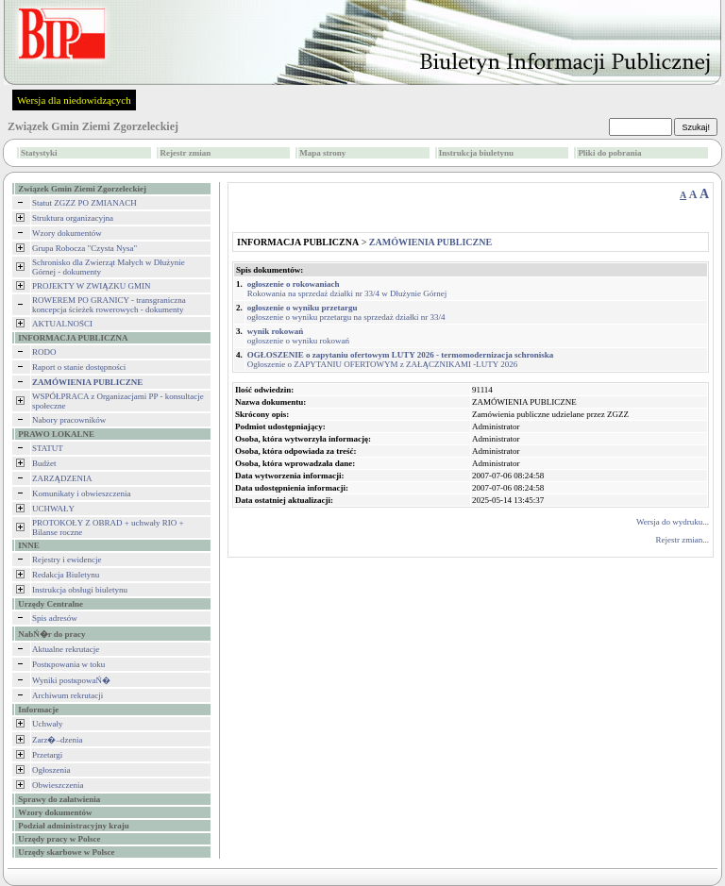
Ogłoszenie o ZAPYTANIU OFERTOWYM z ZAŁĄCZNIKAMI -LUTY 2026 (400, 359)
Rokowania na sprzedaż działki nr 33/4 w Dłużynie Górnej (347, 288)
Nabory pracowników (69, 420)
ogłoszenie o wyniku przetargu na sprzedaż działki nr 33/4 (346, 312)
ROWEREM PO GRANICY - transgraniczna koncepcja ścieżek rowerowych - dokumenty (109, 304)
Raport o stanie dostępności (79, 367)
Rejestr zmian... (682, 539)
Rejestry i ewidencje (66, 559)
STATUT (47, 448)
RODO (44, 352)
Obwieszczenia (57, 785)
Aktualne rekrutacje (65, 649)
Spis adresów (54, 618)
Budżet (44, 463)
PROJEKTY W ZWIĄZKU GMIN (91, 286)
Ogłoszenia (51, 770)
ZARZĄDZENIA (62, 478)
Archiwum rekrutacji (67, 695)
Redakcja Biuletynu (65, 574)
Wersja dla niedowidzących (74, 100)
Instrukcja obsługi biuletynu (79, 589)
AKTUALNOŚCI (62, 323)
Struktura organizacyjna (72, 218)
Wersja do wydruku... (672, 522)
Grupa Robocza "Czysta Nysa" (84, 248)
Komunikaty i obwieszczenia (81, 493)
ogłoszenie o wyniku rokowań (298, 335)
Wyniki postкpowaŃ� (71, 680)
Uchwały (47, 723)
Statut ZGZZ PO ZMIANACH (84, 203)
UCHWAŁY (53, 508)
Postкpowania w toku (68, 664)
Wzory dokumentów (67, 233)
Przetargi (47, 755)
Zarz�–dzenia (57, 739)
